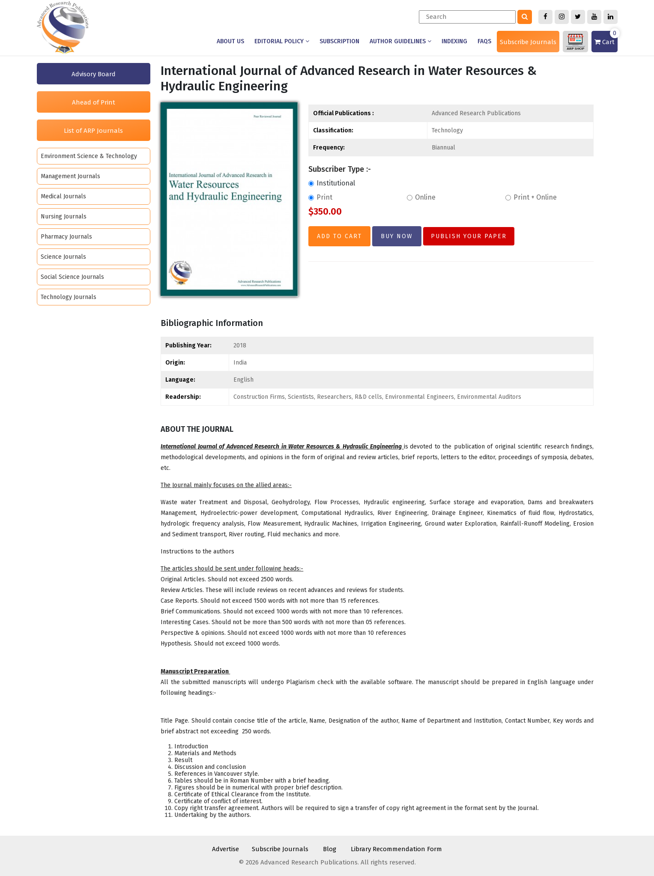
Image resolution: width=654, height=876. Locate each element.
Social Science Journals (72, 277)
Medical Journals (63, 196)
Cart (606, 38)
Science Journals (63, 256)
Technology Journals (68, 297)
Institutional (331, 183)
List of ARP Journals (93, 131)
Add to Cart (339, 236)
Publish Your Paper (469, 236)
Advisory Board (94, 74)
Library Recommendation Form (396, 849)
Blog (329, 849)
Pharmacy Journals (66, 236)
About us (230, 41)
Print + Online (531, 197)
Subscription (339, 41)
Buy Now (397, 236)
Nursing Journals (64, 216)
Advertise (225, 849)
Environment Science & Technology (89, 156)
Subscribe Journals (528, 42)
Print (320, 197)
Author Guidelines (400, 41)
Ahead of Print (93, 102)
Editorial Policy (281, 41)
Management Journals (70, 176)
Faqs (484, 41)
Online (421, 197)
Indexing (454, 41)
